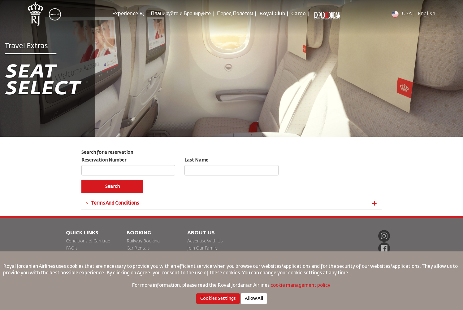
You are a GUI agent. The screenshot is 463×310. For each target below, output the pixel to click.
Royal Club (272, 13)
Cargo (298, 13)
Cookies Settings (218, 298)
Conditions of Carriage (88, 241)
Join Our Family (202, 248)
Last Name (196, 160)
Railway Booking (143, 241)
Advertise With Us (205, 241)
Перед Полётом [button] (235, 13)
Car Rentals (138, 248)
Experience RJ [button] (128, 13)
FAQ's (72, 248)
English (426, 13)
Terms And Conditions (234, 203)
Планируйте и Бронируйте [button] (181, 13)
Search (112, 186)
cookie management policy (300, 285)
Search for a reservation (107, 152)
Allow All (254, 298)
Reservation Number (103, 160)
